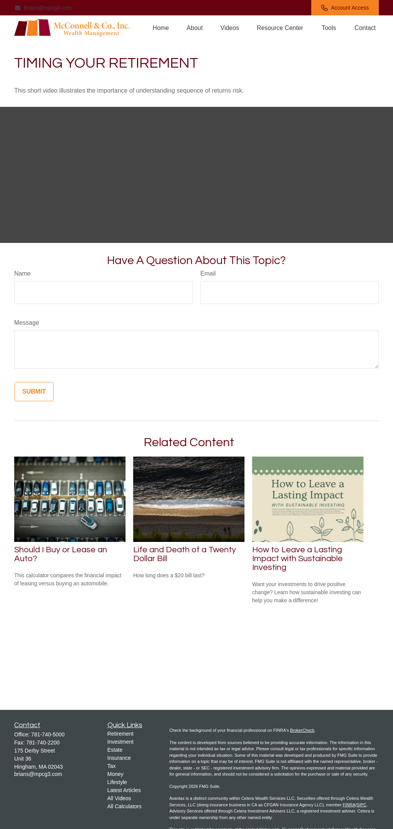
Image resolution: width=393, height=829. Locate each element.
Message (26, 322)
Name (22, 273)
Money (115, 774)
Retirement (120, 734)
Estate (115, 750)
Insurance (119, 758)
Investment (120, 742)
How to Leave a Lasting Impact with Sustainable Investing (297, 558)
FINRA (349, 804)
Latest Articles (124, 790)
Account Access (345, 8)
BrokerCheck (302, 730)
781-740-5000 (47, 734)
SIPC (362, 804)
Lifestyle (117, 782)
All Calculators (124, 806)
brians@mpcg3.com (43, 8)
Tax (111, 766)
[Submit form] (34, 391)
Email (208, 273)
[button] (161, 28)
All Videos (119, 798)
